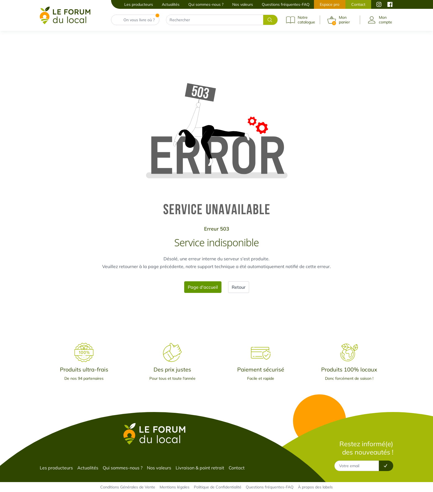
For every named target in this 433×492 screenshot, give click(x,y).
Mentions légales (174, 487)
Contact (358, 4)
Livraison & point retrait (200, 467)
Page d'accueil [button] (203, 287)
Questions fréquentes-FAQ (286, 4)
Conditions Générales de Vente (127, 487)
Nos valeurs (242, 4)
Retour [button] (238, 287)
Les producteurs (138, 4)
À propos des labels (315, 487)
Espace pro (329, 4)
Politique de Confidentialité (217, 487)
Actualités (170, 4)
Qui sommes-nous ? (205, 4)
